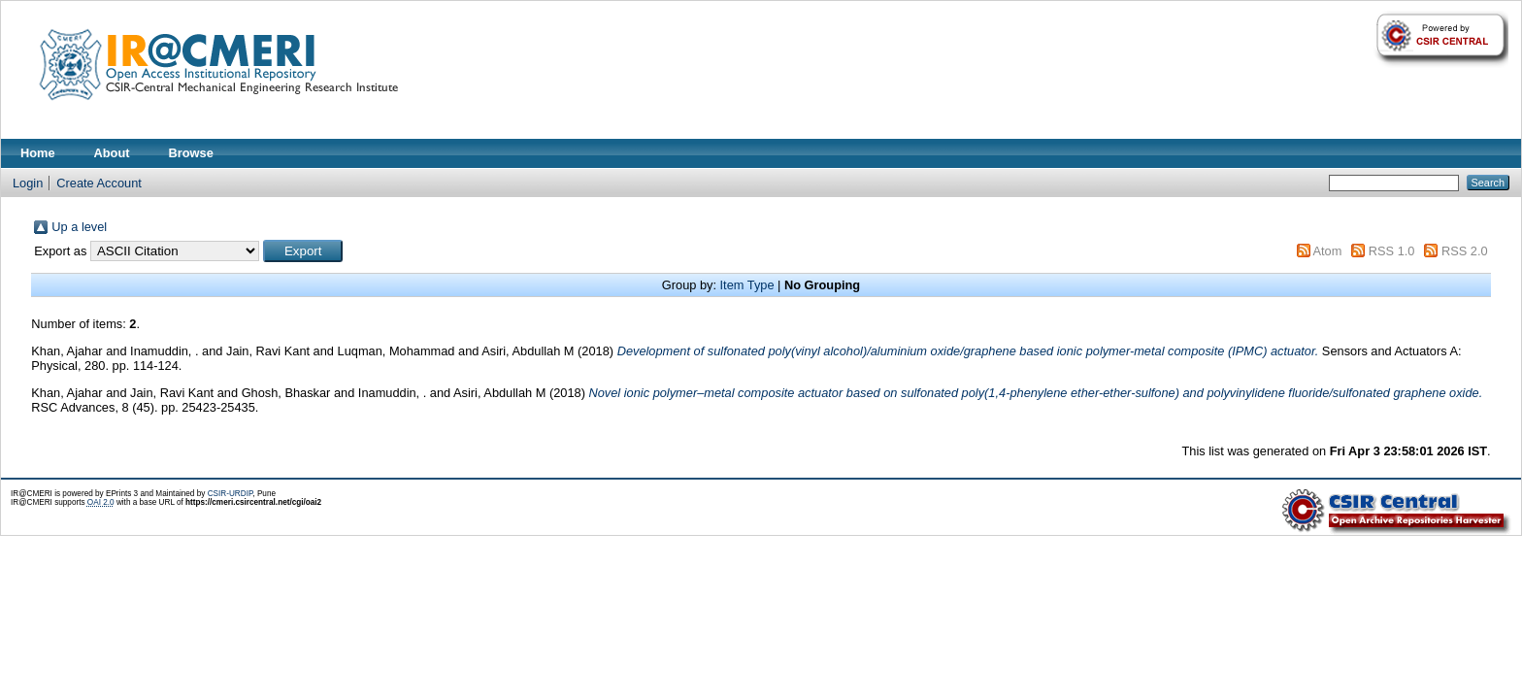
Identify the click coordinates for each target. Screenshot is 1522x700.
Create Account (99, 183)
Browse (191, 153)
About (112, 153)
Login (28, 183)
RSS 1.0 (1392, 251)
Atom (1326, 251)
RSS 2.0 (1464, 251)
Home (37, 153)
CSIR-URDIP (230, 493)
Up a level (79, 226)
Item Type (747, 285)
